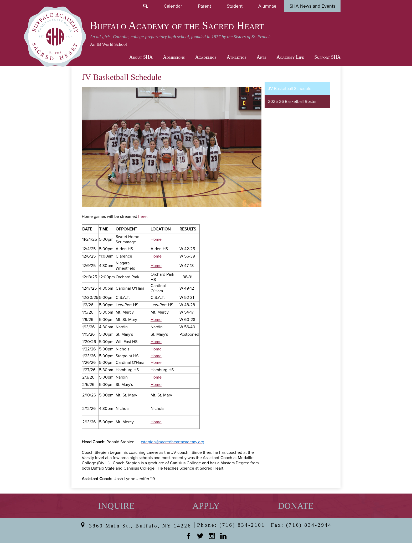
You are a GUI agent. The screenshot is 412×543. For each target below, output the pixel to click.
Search (145, 6)
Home (156, 239)
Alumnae (267, 6)
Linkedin (223, 536)
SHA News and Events (312, 6)
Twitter (200, 536)
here (142, 216)
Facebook (189, 536)
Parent (204, 6)
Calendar (173, 6)
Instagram (212, 536)
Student (235, 6)
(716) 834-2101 (242, 525)
